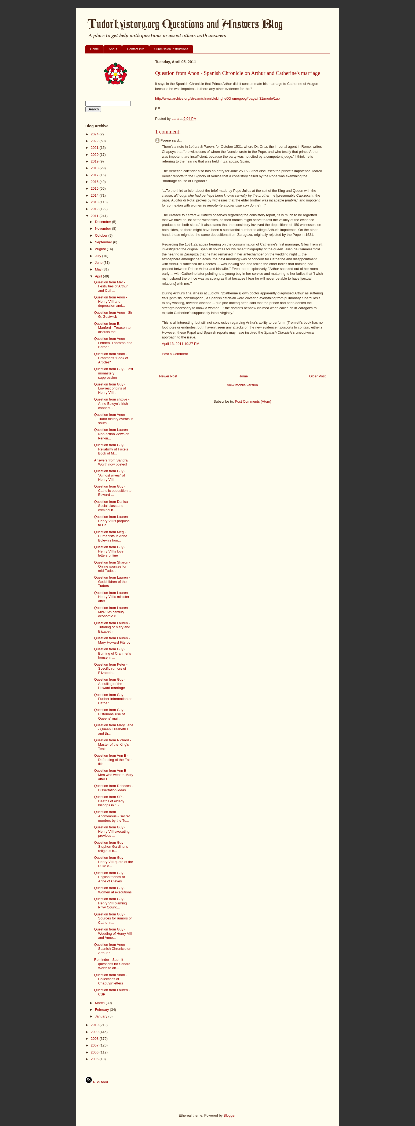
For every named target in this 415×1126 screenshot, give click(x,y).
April (99, 276)
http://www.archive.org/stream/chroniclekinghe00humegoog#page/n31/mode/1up (217, 98)
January (101, 1016)
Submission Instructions (171, 49)
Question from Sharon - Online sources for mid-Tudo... (112, 566)
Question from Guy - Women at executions (113, 890)
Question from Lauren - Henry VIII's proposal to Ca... (112, 521)
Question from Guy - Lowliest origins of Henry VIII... (110, 388)
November (103, 228)
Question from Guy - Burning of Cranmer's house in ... (112, 653)
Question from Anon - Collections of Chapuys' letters (110, 979)
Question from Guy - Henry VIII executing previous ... (111, 831)
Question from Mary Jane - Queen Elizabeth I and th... (113, 729)
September (104, 242)
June (99, 263)
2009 (95, 1032)
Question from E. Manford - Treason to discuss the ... (112, 328)
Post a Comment (175, 354)
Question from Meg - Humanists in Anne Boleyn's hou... (110, 536)
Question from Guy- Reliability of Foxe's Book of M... (111, 449)
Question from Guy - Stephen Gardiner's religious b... (111, 846)
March (100, 1003)
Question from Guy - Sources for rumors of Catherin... (113, 918)
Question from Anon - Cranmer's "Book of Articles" (111, 358)
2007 (95, 1045)
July (98, 256)
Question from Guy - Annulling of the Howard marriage (109, 683)
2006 (95, 1052)
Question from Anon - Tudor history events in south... (113, 419)
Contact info (135, 49)
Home (94, 49)
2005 (95, 1059)
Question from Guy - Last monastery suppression (113, 373)
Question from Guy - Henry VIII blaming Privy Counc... (110, 903)
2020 (95, 155)
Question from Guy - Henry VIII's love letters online (109, 551)
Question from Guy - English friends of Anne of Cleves (109, 877)
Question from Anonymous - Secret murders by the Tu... (112, 816)
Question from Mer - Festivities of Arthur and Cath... (111, 286)
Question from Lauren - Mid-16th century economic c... (112, 612)
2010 (95, 1025)
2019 (95, 161)
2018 (95, 168)
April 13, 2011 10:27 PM (180, 344)
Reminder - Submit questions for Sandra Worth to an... (112, 964)
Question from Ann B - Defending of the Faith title (113, 759)
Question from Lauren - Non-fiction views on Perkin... (112, 434)
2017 (95, 175)
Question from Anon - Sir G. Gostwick (113, 315)
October (101, 235)
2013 (95, 202)
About (113, 49)
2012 (95, 209)
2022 (95, 141)
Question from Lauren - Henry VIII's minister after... (112, 597)
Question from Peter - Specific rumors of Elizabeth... (110, 668)
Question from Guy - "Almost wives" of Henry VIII (109, 475)
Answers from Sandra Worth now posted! (111, 462)
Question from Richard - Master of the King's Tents (112, 744)
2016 (95, 182)
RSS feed (96, 1082)
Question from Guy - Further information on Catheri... (113, 699)
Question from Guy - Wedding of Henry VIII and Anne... (113, 933)
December (103, 222)
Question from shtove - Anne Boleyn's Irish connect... (111, 403)
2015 (95, 188)
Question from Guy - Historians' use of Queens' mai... (109, 714)
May (99, 269)
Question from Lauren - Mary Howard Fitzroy (112, 640)
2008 (95, 1039)
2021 (95, 148)
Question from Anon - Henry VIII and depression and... (110, 301)
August (101, 249)
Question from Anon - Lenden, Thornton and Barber (113, 343)
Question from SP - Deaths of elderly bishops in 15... (109, 801)
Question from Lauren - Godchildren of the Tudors (112, 581)
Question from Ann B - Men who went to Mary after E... (113, 774)
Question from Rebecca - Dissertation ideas (113, 788)
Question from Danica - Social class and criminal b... (112, 506)
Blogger (229, 1115)
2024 (95, 134)
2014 (95, 195)
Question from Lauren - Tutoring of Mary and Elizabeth (112, 627)
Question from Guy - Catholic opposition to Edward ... (112, 490)
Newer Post (168, 376)
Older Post (317, 376)
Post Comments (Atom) (253, 401)
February (102, 1010)
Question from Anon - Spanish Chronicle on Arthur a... (112, 949)
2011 (95, 216)
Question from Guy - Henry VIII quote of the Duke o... (113, 862)
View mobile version (242, 385)
